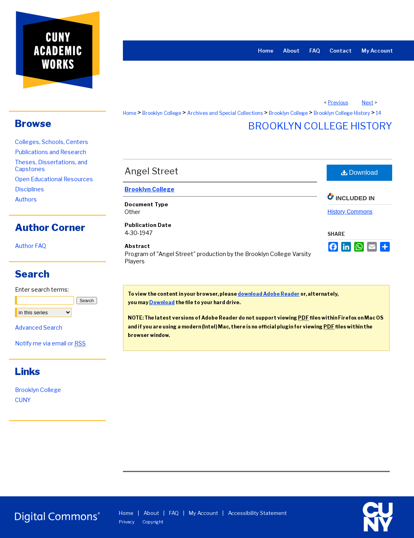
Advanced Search (38, 327)
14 (378, 113)
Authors (26, 199)
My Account (203, 513)
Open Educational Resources (54, 179)
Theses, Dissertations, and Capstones (51, 165)
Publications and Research (50, 151)
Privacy (127, 522)
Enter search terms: (42, 289)
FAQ (174, 513)
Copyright (152, 522)
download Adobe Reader (269, 294)
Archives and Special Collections (225, 113)
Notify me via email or (50, 343)
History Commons (349, 211)
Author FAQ (30, 245)
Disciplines (29, 189)
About (151, 513)
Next (367, 103)
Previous (338, 103)
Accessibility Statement (257, 513)
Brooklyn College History (342, 113)
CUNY (23, 399)
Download (359, 172)
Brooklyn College (161, 113)
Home (129, 113)
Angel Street (151, 171)
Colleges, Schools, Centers (51, 141)
